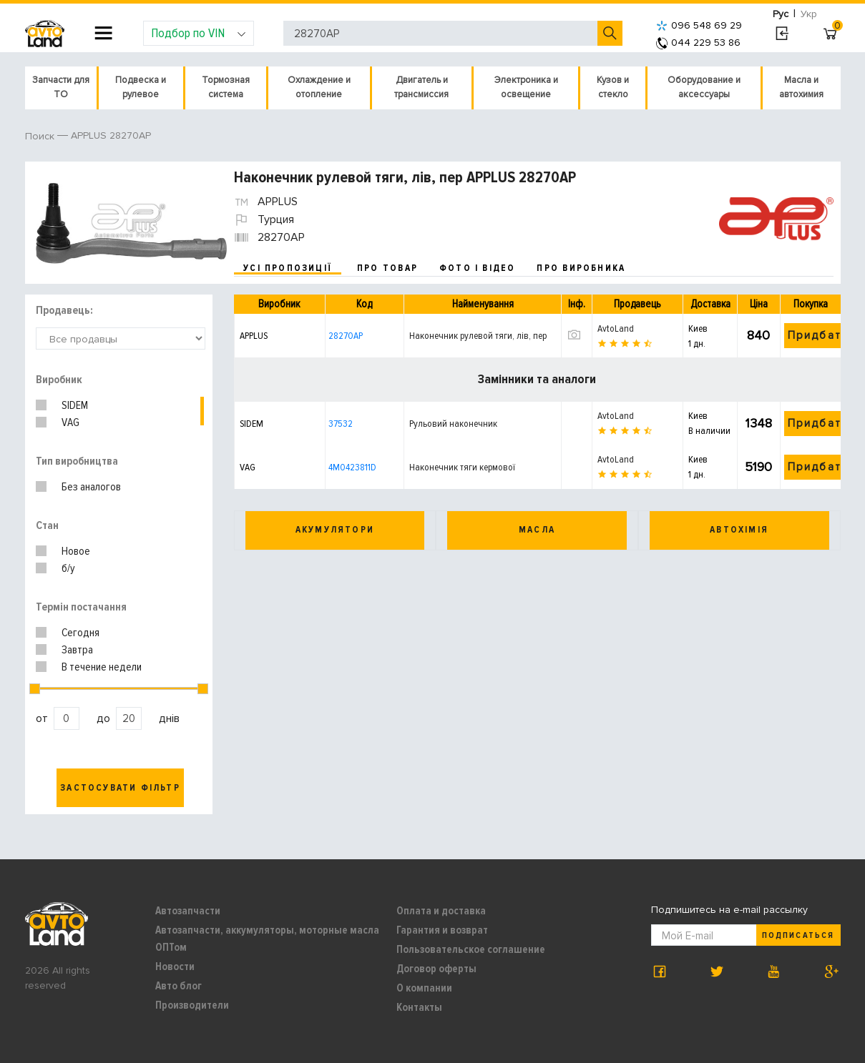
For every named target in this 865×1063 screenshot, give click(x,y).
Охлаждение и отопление (319, 87)
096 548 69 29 (699, 25)
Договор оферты (436, 968)
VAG (70, 422)
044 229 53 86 (698, 42)
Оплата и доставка (441, 910)
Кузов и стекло (613, 87)
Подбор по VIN (198, 33)
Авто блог (178, 985)
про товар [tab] (387, 268)
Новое (76, 551)
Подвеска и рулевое (140, 87)
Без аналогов (91, 487)
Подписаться (798, 935)
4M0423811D (352, 467)
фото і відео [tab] (477, 268)
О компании (424, 988)
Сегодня (80, 633)
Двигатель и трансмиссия (421, 87)
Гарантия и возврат (442, 930)
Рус (780, 14)
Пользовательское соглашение (470, 949)
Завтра (77, 650)
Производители (192, 1005)
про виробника (581, 268)
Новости (175, 966)
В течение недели (102, 667)
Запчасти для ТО (60, 87)
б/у (68, 568)
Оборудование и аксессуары (704, 87)
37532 (340, 423)
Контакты (419, 1007)
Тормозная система (226, 87)
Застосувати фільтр (120, 787)
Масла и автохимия (801, 87)
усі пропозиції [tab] (287, 268)
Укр (809, 14)
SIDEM (75, 405)
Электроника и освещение (526, 87)
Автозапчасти (187, 910)
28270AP (345, 336)
